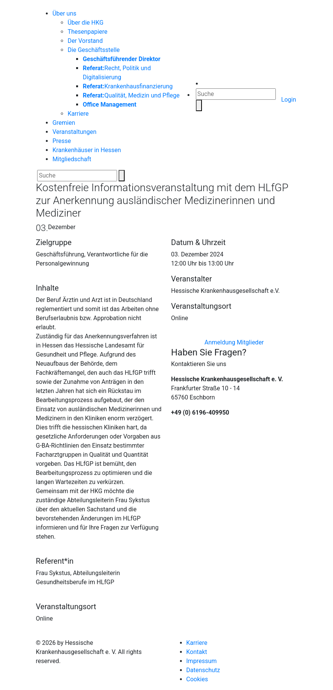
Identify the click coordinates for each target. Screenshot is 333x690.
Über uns (64, 13)
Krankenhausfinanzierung (127, 86)
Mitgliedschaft (71, 159)
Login (288, 99)
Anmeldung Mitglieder (234, 342)
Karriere (78, 113)
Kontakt (196, 651)
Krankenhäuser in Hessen (86, 150)
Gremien (63, 122)
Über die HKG (85, 22)
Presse (61, 141)
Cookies (197, 679)
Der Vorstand (85, 40)
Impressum (201, 661)
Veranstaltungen (74, 131)
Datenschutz (203, 670)
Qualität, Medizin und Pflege (131, 95)
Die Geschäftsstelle (93, 49)
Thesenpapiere (87, 31)
